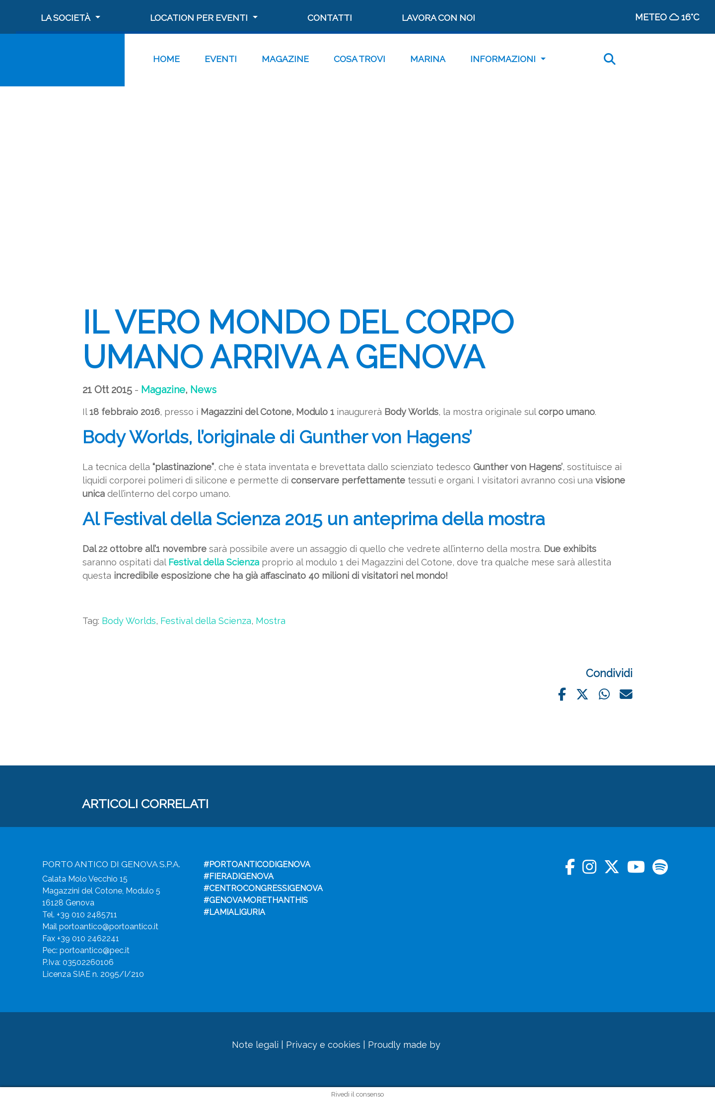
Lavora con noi (438, 17)
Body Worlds (129, 621)
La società (65, 17)
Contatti (329, 17)
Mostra (271, 621)
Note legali (255, 1044)
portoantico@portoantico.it (108, 926)
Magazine (285, 59)
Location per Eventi (199, 17)
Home (166, 59)
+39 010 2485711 (87, 914)
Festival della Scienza (205, 621)
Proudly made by (421, 1044)
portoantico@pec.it (95, 950)
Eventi (221, 59)
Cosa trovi (359, 59)
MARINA (427, 59)
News (203, 390)
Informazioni (503, 59)
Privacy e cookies (323, 1044)
